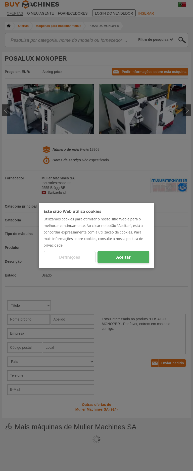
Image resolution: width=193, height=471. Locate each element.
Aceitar (123, 257)
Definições (69, 257)
